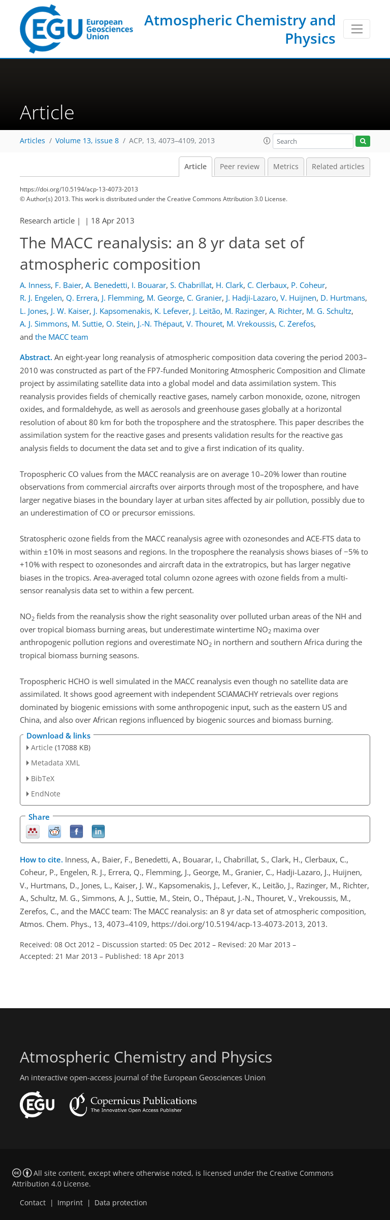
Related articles (338, 166)
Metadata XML (55, 762)
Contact (33, 1202)
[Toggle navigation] (356, 29)
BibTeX (42, 778)
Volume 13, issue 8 (87, 140)
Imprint (70, 1202)
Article (195, 166)
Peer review (239, 166)
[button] (267, 140)
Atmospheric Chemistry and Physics (240, 29)
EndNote (45, 793)
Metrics (286, 166)
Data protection (120, 1202)
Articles (32, 140)
